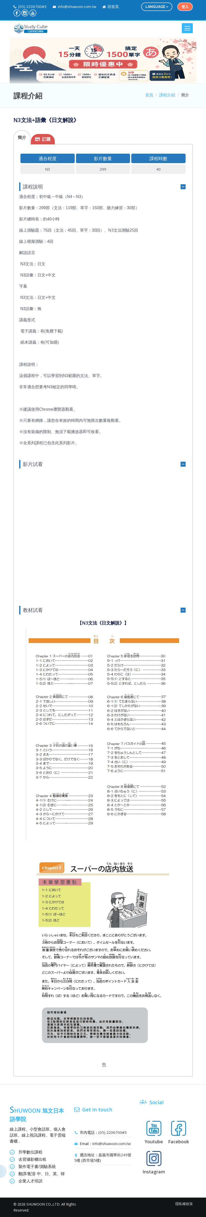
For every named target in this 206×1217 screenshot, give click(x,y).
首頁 (149, 95)
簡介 (22, 137)
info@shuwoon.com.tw (76, 6)
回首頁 (113, 6)
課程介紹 (167, 95)
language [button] (156, 7)
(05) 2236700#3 (32, 6)
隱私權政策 (184, 1203)
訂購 (46, 139)
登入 (185, 7)
